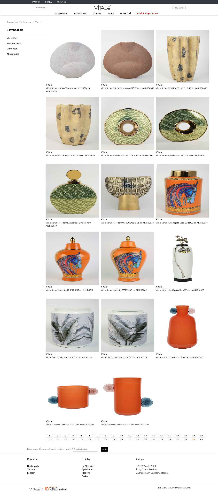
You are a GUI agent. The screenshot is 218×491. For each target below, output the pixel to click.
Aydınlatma (87, 469)
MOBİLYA (97, 13)
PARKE (111, 13)
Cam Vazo (12, 48)
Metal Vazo (12, 38)
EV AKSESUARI (61, 13)
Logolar (31, 472)
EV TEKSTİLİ (125, 13)
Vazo (37, 22)
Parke (85, 476)
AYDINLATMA (80, 13)
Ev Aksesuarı (26, 22)
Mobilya (86, 472)
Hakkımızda (33, 466)
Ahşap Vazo (13, 54)
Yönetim (31, 469)
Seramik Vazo (14, 43)
